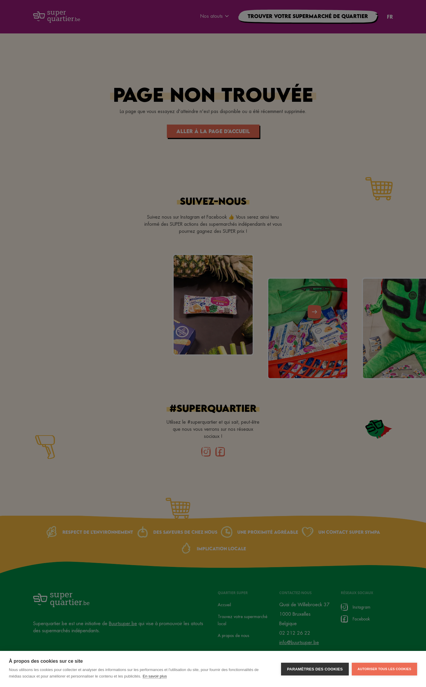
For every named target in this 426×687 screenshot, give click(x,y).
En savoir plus (155, 677)
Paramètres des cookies (315, 670)
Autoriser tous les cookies (384, 670)
